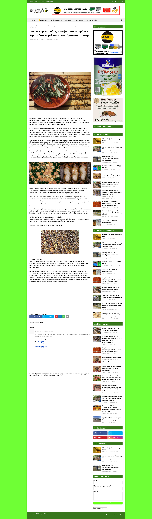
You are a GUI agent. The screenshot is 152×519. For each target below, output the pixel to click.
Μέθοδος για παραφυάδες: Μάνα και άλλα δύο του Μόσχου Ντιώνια (112, 175)
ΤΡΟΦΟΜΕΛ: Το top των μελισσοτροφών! (109, 221)
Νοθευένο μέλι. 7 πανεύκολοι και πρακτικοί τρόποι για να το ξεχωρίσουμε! (111, 359)
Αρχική (31, 1)
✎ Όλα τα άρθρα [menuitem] (79, 20)
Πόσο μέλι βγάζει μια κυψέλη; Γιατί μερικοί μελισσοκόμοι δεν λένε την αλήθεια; (112, 213)
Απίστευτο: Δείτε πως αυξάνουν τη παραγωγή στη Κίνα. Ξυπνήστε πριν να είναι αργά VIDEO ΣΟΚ (112, 377)
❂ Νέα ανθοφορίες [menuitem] (56, 20)
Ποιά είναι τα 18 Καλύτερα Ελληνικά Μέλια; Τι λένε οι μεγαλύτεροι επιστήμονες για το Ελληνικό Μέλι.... (111, 408)
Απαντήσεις (40, 341)
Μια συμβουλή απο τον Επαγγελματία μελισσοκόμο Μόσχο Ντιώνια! (110, 158)
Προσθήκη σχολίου (41, 346)
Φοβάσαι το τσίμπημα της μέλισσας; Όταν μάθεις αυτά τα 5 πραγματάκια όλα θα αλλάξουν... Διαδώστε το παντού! (111, 388)
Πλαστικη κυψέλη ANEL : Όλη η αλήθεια (111, 167)
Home (108, 515)
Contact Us (120, 515)
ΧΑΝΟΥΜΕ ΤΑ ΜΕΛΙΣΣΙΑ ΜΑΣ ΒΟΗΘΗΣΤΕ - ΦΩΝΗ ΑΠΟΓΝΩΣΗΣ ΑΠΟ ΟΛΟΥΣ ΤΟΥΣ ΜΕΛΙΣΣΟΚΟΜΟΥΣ (112, 193)
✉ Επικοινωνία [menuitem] (92, 20)
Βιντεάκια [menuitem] (68, 20)
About (113, 515)
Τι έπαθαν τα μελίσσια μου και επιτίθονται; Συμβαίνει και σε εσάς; (112, 296)
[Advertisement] (60, 56)
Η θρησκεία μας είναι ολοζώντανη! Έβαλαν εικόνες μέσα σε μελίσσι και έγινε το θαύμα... (112, 149)
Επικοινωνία (49, 1)
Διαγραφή (44, 339)
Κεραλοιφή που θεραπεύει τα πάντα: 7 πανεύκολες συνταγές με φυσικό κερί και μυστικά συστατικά (112, 315)
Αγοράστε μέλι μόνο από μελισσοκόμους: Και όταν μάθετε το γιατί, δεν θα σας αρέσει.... (111, 203)
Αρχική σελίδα (33, 26)
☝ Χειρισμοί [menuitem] (42, 20)
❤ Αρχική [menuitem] (32, 20)
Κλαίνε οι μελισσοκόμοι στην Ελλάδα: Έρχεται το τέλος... (110, 183)
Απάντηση (38, 339)
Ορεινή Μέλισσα (35, 39)
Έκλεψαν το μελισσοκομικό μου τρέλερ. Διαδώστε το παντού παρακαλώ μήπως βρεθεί (111, 419)
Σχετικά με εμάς (39, 1)
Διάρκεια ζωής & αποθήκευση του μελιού (112, 140)
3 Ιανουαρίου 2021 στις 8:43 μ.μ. (45, 331)
